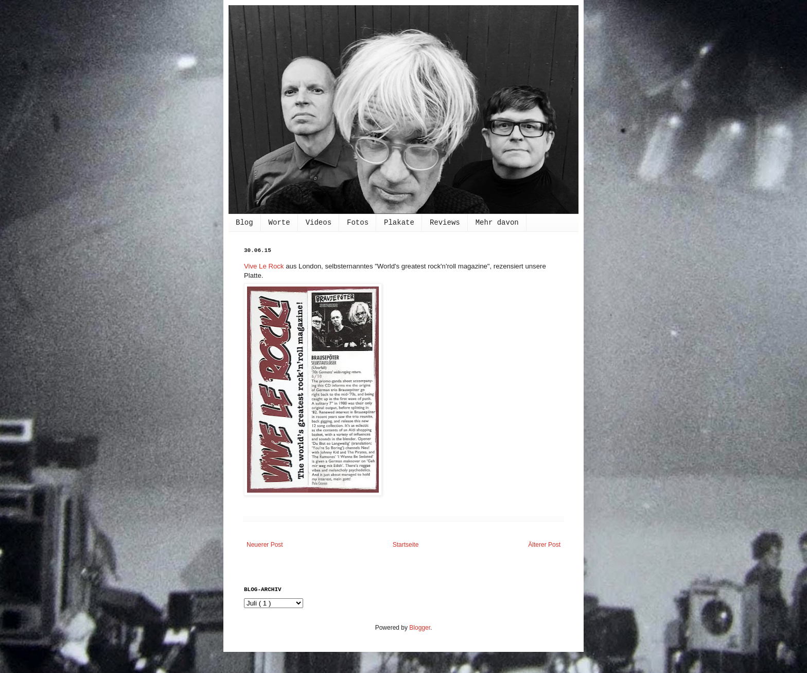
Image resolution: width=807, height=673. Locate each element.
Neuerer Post (265, 544)
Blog (244, 222)
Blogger (419, 627)
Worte (279, 222)
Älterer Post (544, 544)
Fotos (358, 222)
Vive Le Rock (264, 266)
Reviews (445, 222)
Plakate (399, 222)
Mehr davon (497, 222)
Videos (318, 222)
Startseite (406, 544)
